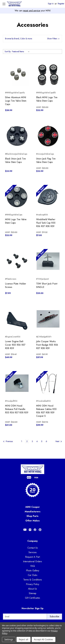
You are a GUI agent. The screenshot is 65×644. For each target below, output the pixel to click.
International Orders (32, 561)
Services (33, 552)
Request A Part (32, 557)
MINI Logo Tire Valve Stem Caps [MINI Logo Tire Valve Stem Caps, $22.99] (15, 221)
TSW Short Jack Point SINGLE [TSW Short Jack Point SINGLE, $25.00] (46, 285)
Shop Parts (32, 516)
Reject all (23, 639)
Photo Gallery (32, 570)
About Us (32, 588)
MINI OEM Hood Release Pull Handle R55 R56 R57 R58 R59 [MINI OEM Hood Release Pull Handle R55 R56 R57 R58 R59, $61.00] (16, 409)
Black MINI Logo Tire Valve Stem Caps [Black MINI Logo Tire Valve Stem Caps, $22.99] (47, 99)
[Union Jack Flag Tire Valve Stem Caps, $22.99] (48, 136)
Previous (8, 441)
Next (59, 441)
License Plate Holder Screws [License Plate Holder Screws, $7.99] (15, 285)
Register (61, 4)
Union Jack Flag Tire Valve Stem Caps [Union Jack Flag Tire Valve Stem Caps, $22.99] (46, 160)
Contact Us (32, 547)
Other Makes (32, 520)
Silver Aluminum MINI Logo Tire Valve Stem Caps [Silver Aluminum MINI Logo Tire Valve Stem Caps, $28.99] (15, 101)
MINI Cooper (32, 507)
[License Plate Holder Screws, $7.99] (17, 261)
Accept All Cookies (43, 639)
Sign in (51, 4)
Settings (8, 639)
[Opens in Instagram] (30, 529)
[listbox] (21, 51)
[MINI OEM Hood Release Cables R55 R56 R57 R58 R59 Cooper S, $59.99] (48, 383)
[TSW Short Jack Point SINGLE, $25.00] (48, 261)
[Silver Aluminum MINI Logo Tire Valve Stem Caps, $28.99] (17, 74)
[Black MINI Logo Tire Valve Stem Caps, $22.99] (48, 74)
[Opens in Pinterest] (40, 529)
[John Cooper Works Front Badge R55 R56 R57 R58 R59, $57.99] (48, 319)
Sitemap (32, 593)
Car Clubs (32, 575)
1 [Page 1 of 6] (21, 441)
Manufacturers (32, 511)
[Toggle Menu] (4, 4)
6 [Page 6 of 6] (46, 441)
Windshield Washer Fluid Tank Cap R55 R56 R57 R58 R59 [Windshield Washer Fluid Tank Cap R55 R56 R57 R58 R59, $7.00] (46, 223)
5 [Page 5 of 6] (41, 441)
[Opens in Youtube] (24, 529)
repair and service (31, 10)
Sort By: (8, 51)
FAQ (32, 566)
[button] (32, 38)
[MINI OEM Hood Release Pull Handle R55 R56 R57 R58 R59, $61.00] (17, 383)
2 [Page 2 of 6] (27, 441)
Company (32, 541)
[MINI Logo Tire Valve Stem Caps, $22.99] (17, 197)
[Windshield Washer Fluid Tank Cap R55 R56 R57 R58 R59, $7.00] (48, 197)
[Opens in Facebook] (34, 529)
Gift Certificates (32, 597)
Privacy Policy (32, 584)
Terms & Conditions (32, 579)
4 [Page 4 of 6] (37, 441)
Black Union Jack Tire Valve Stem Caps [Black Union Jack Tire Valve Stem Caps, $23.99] (15, 160)
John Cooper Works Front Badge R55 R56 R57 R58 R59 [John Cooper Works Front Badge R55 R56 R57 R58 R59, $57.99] (47, 345)
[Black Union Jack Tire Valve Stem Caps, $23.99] (17, 136)
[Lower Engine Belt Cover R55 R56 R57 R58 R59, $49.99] (17, 319)
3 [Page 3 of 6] (32, 441)
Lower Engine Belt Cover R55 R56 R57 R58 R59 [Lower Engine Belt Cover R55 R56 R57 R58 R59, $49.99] (15, 345)
